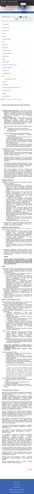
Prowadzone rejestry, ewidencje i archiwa (9, 64)
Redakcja (4, 33)
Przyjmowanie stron (5, 70)
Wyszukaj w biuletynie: (6, 16)
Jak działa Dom (5, 44)
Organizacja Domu (5, 56)
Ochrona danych (5, 84)
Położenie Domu (5, 47)
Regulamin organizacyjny (6, 50)
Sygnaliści (4, 93)
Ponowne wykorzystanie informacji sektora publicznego (16, 105)
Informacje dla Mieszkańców (7, 53)
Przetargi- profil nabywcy (6, 39)
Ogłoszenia (4, 36)
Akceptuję (23, 4)
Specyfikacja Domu (5, 30)
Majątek (3, 59)
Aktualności (4, 81)
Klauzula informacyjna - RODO (10, 79)
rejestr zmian (30, 469)
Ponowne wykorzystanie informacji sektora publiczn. (11, 87)
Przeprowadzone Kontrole (6, 73)
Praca (3, 76)
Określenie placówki (5, 27)
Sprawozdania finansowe (6, 90)
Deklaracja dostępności (6, 96)
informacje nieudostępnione (7, 67)
